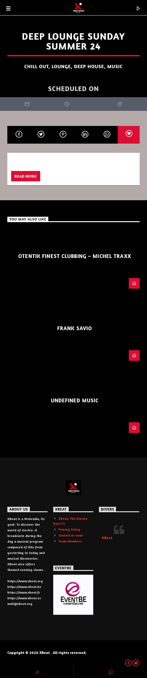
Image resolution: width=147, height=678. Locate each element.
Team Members (70, 541)
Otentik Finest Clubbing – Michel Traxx (74, 256)
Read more (25, 176)
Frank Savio (74, 328)
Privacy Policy (69, 529)
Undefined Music (75, 400)
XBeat (107, 537)
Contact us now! (70, 535)
